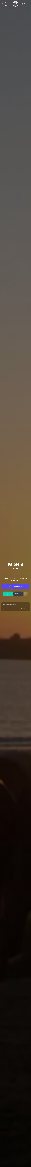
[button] (2, 4)
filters (18, 594)
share (24, 4)
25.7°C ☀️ (22, 609)
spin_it (8, 594)
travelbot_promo (17, 586)
